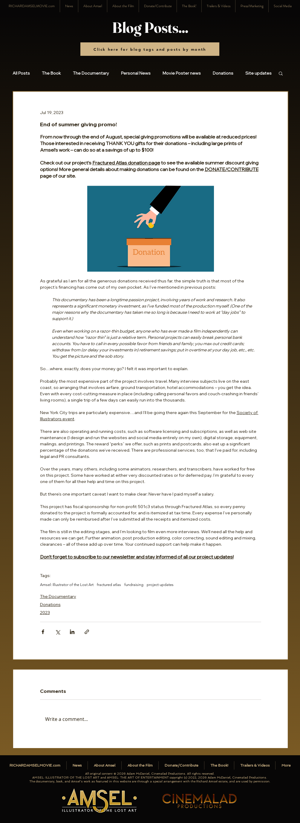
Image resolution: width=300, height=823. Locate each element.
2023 (45, 612)
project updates (160, 584)
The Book (51, 73)
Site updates (258, 73)
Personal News (136, 73)
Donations (223, 73)
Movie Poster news (182, 73)
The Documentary (91, 73)
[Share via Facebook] (43, 632)
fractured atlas (109, 584)
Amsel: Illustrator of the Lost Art (67, 584)
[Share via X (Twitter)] (57, 632)
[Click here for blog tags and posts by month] (149, 49)
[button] (282, 6)
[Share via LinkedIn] (72, 632)
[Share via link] (87, 632)
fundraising (133, 584)
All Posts (21, 73)
